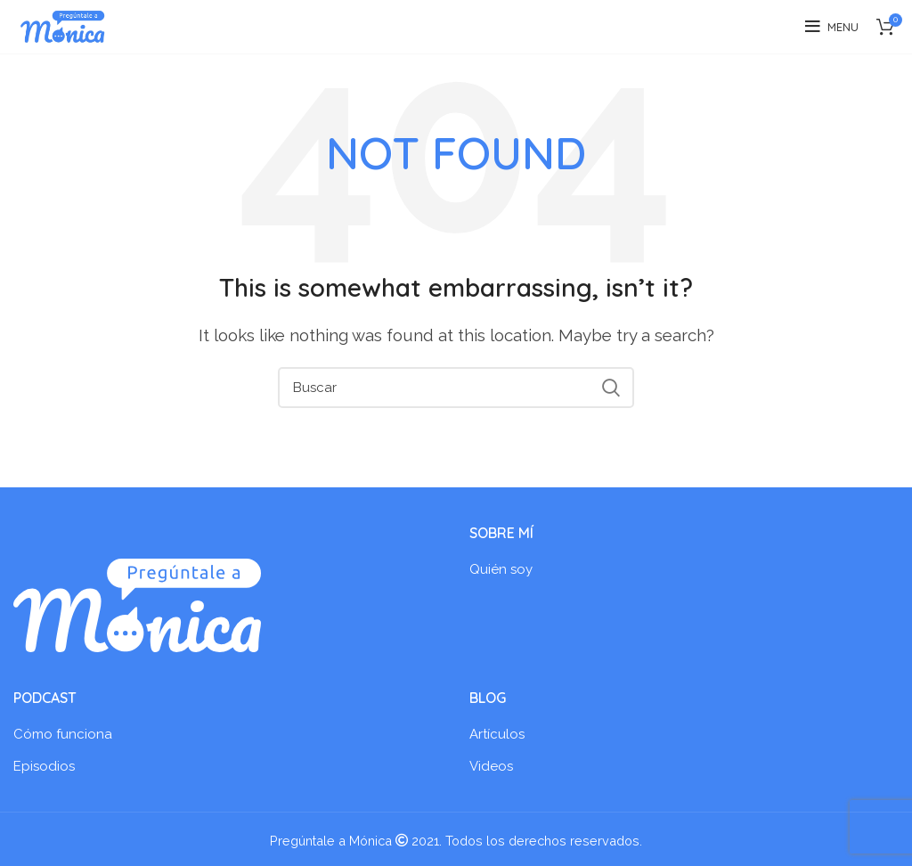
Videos (491, 766)
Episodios (44, 766)
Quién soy (501, 569)
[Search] (456, 387)
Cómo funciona (62, 734)
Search (610, 387)
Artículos (497, 734)
